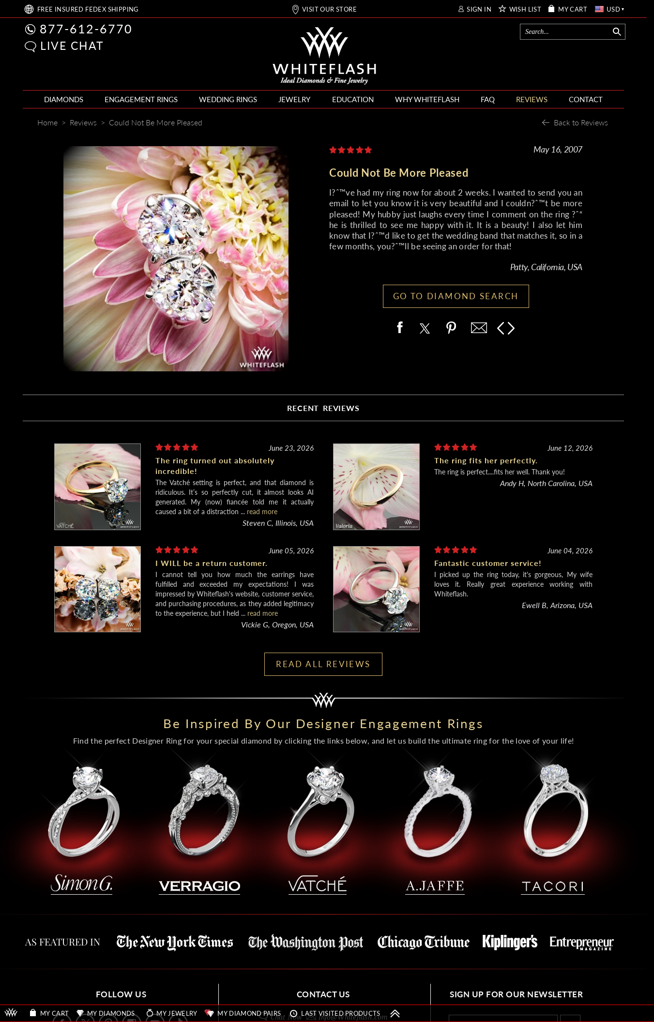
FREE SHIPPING (88, 9)
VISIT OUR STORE (329, 9)
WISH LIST (525, 9)
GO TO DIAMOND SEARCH (456, 296)
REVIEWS (532, 99)
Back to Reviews (581, 122)
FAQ (488, 99)
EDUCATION (353, 99)
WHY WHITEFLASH (427, 99)
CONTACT (586, 99)
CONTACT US (323, 994)
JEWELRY (294, 99)
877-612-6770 (86, 28)
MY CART (572, 9)
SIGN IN (479, 9)
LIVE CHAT (72, 45)
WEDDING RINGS (228, 99)
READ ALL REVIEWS (323, 664)
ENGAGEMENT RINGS (141, 99)
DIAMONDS (63, 99)
